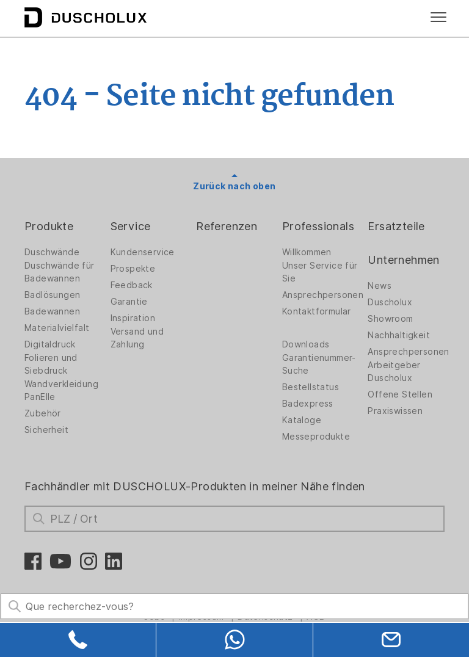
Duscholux (390, 302)
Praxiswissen (395, 411)
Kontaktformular (316, 311)
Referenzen (226, 226)
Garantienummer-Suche (319, 364)
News (379, 286)
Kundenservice (143, 252)
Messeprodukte (316, 436)
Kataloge (301, 420)
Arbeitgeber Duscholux (394, 371)
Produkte (48, 226)
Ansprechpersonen (322, 295)
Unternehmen (403, 259)
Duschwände (51, 252)
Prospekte (133, 269)
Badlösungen (52, 295)
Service (131, 226)
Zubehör (42, 413)
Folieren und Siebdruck (51, 364)
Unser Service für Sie (320, 272)
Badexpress (307, 403)
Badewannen (52, 311)
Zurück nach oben (234, 186)
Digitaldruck (50, 344)
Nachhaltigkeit (399, 335)
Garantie (129, 302)
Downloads (306, 344)
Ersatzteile (396, 226)
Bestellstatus (310, 387)
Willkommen (307, 252)
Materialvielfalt (56, 328)
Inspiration (133, 318)
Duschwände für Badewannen (59, 272)
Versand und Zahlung (137, 338)
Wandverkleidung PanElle (61, 390)
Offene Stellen (400, 394)
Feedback (132, 285)
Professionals (318, 226)
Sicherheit (46, 430)
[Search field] (234, 606)
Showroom (390, 319)
